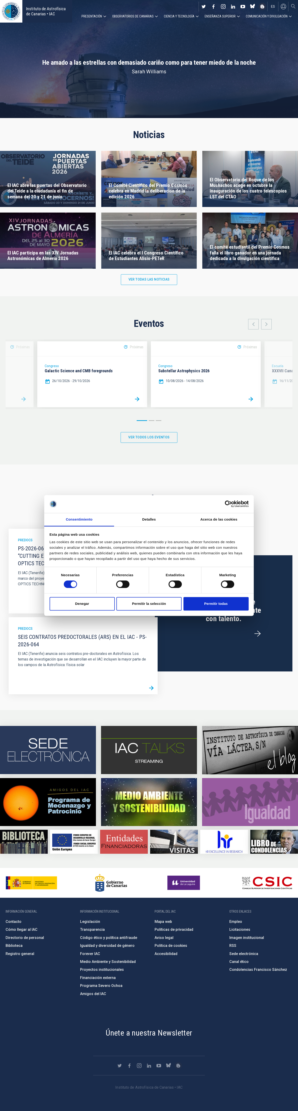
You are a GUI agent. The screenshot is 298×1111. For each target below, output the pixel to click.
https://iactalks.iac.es (149, 750)
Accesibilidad (166, 954)
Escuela (277, 366)
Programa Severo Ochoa (101, 985)
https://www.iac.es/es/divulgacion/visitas (174, 842)
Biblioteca (14, 945)
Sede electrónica (243, 954)
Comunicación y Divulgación (267, 16)
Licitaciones (239, 929)
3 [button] (158, 420)
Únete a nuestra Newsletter (149, 1032)
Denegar (82, 604)
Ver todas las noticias (149, 279)
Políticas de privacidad (174, 929)
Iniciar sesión (283, 6)
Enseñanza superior (220, 16)
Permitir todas (216, 604)
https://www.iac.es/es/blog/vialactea (262, 6)
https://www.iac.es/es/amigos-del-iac (48, 802)
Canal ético (239, 961)
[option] (92, 374)
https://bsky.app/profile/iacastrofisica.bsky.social (252, 6)
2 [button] (151, 420)
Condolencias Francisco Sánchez (258, 969)
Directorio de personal (25, 937)
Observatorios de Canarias (133, 16)
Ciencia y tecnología (179, 16)
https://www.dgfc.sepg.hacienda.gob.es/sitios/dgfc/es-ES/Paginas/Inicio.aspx (74, 842)
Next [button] (266, 324)
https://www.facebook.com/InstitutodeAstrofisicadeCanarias (213, 6)
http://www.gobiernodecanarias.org (111, 883)
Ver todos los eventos (148, 437)
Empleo (235, 921)
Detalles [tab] (149, 519)
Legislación (90, 921)
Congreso (52, 366)
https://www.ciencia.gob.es (31, 883)
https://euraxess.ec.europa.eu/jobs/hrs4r (224, 842)
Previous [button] (253, 324)
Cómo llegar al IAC (21, 929)
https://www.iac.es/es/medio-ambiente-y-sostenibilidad (149, 802)
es (273, 6)
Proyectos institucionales (102, 969)
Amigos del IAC (93, 994)
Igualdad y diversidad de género (107, 945)
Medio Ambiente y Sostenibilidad (108, 961)
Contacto (13, 921)
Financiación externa (98, 978)
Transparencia (92, 929)
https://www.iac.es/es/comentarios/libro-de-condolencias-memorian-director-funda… (274, 842)
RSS (232, 945)
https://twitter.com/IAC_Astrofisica (204, 6)
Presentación (91, 16)
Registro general (20, 954)
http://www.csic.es (266, 882)
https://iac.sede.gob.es (48, 750)
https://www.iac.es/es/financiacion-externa (124, 842)
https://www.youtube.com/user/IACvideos (243, 6)
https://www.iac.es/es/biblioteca (24, 842)
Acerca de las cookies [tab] (218, 519)
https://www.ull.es (184, 883)
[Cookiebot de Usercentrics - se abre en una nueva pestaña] (228, 504)
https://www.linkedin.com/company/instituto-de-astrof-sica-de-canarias (233, 6)
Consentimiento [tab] (79, 519)
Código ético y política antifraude (108, 937)
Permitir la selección (149, 604)
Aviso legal (164, 937)
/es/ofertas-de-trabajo (257, 633)
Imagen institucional (246, 937)
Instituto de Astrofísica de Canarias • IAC (46, 11)
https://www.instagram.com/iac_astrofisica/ (223, 6)
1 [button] (142, 420)
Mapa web (163, 921)
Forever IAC (90, 954)
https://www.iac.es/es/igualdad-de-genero (250, 802)
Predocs (25, 540)
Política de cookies (171, 945)
